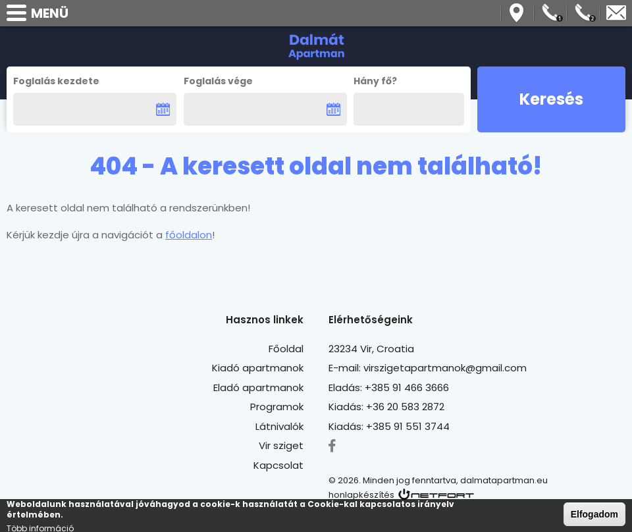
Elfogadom (594, 515)
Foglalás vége (218, 81)
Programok (276, 406)
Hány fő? (375, 81)
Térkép (517, 13)
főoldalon (188, 235)
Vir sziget (281, 445)
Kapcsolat (278, 465)
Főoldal (286, 349)
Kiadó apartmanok (257, 368)
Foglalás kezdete (56, 81)
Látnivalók (279, 426)
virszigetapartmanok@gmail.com (616, 13)
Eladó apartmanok (258, 387)
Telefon (550, 13)
